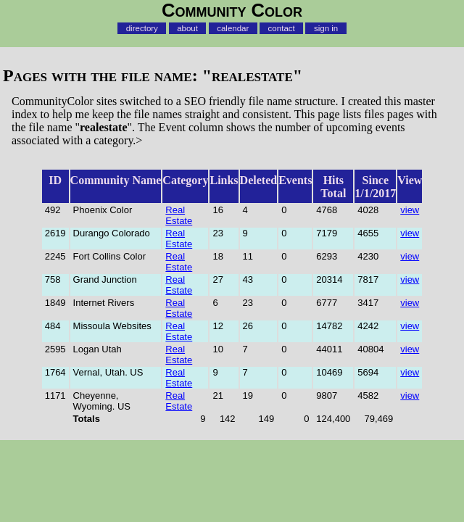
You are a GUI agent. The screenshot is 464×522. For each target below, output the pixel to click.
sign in (326, 28)
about (187, 28)
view (409, 209)
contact (281, 28)
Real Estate (178, 215)
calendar (233, 28)
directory (142, 28)
